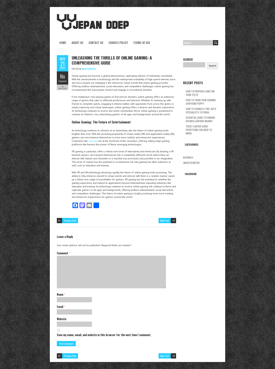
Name (61, 294)
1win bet (93, 140)
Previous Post (70, 220)
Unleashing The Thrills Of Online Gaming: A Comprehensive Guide (112, 60)
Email (61, 307)
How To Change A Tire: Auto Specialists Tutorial (201, 110)
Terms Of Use (141, 43)
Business (188, 157)
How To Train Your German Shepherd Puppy (201, 101)
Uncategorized (89, 69)
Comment (62, 81)
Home (62, 43)
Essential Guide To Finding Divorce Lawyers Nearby (200, 119)
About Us (77, 43)
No (62, 76)
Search (188, 59)
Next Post (164, 220)
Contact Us (96, 43)
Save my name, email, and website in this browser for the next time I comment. (104, 335)
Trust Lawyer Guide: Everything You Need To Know (199, 129)
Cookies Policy (118, 43)
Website (61, 319)
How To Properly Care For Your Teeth (200, 93)
